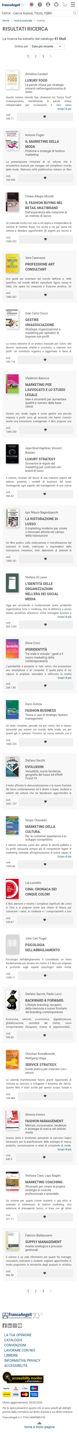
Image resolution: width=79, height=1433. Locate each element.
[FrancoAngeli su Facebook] (5, 1327)
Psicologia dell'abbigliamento (42, 947)
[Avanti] (50, 56)
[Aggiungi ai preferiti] (45, 117)
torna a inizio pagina (39, 1427)
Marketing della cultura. (40, 829)
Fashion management (44, 1121)
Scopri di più (64, 108)
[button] (30, 5)
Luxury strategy (40, 459)
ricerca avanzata (23, 20)
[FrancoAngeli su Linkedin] (10, 1327)
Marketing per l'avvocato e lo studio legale (45, 390)
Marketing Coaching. (44, 1182)
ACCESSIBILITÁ (15, 1366)
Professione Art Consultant (40, 266)
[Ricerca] (74, 13)
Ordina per (21, 46)
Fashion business (40, 711)
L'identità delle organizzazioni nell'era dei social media (42, 591)
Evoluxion (34, 767)
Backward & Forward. (44, 1000)
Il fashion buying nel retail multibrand (44, 205)
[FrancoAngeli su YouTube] (20, 1327)
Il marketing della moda (42, 144)
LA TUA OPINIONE (18, 1335)
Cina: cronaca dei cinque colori (41, 891)
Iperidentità (36, 649)
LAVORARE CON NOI (19, 1350)
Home (6, 20)
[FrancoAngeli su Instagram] (15, 1327)
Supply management (43, 1242)
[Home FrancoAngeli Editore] (14, 5)
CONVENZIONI (15, 1345)
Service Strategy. (41, 1065)
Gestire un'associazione (39, 322)
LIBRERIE (11, 1355)
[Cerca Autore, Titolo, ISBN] (41, 13)
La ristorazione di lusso (41, 521)
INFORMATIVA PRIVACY (22, 1361)
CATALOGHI (13, 1340)
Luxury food (36, 80)
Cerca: (6, 13)
